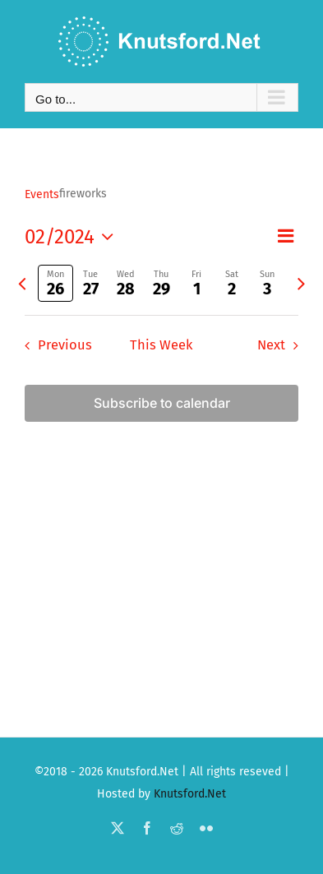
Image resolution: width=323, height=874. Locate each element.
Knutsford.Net (190, 794)
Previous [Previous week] (65, 345)
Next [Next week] (271, 345)
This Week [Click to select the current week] (161, 345)
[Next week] (301, 283)
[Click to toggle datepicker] (73, 237)
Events (42, 194)
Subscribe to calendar (162, 403)
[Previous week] (21, 283)
